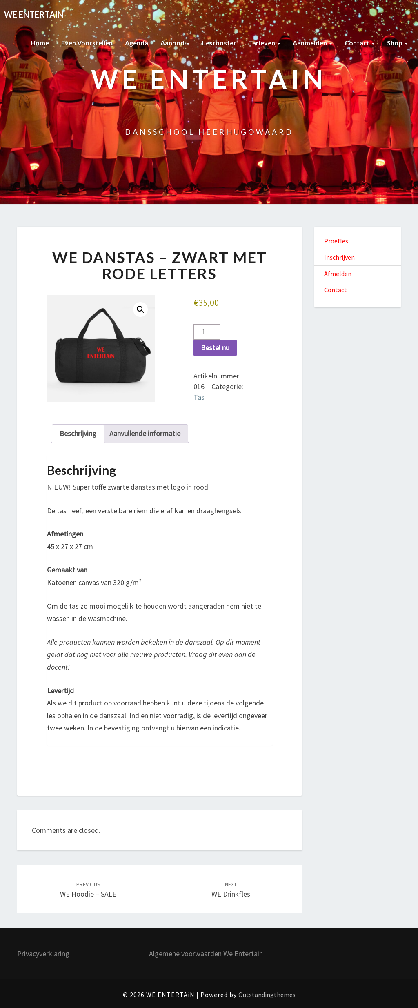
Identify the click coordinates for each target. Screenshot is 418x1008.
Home (40, 43)
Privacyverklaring (43, 953)
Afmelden (337, 273)
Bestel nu (215, 347)
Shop (397, 43)
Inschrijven (339, 257)
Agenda (136, 43)
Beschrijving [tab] (78, 433)
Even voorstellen (87, 43)
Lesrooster (219, 43)
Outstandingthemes (267, 994)
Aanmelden (312, 43)
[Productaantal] (206, 332)
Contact (360, 43)
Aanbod (175, 43)
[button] (140, 309)
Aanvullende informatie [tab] (144, 433)
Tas (199, 397)
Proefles (336, 241)
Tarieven (264, 43)
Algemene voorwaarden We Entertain (206, 953)
